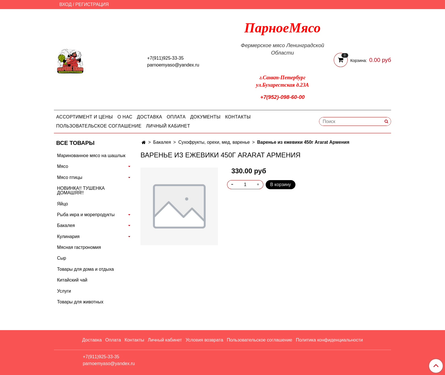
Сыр (61, 258)
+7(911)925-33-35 (165, 58)
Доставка (149, 116)
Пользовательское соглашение (99, 126)
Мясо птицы (69, 177)
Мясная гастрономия (79, 247)
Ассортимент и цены (84, 116)
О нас (125, 116)
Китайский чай (72, 280)
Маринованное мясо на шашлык (91, 155)
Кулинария (68, 236)
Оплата (176, 116)
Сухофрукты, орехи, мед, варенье (214, 142)
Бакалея (162, 142)
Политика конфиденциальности (329, 340)
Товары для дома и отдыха (85, 269)
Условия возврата (204, 340)
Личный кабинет (168, 126)
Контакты (238, 116)
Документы (205, 116)
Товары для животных (80, 301)
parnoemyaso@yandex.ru (173, 65)
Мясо (62, 166)
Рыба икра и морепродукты (86, 214)
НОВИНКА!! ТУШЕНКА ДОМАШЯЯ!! (81, 190)
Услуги (64, 291)
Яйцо (62, 203)
